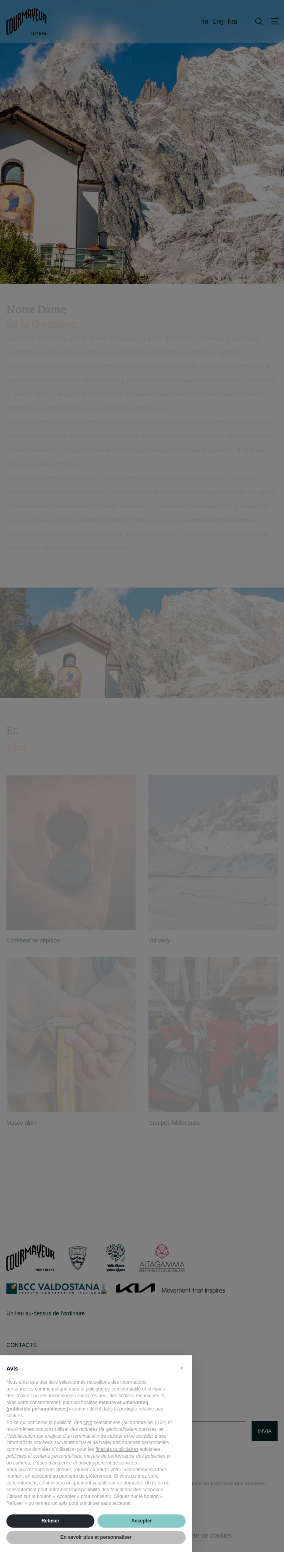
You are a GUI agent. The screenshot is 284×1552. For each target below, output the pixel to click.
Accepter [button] (141, 1521)
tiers (87, 1422)
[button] (181, 1368)
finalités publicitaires (117, 1449)
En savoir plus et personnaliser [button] (96, 1537)
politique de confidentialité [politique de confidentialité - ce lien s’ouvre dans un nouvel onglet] (113, 1389)
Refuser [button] (51, 1521)
